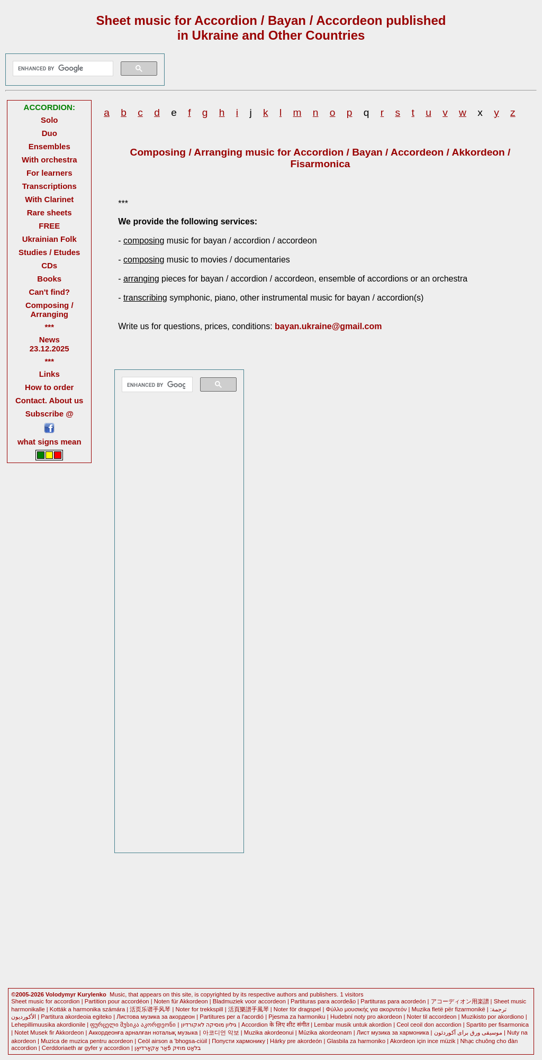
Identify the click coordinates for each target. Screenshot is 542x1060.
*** (48, 326)
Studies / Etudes (49, 252)
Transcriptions (49, 186)
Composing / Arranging (49, 310)
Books (49, 278)
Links (49, 373)
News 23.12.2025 (49, 344)
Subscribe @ (49, 413)
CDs (49, 265)
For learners (49, 172)
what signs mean (49, 441)
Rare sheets (49, 212)
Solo (49, 119)
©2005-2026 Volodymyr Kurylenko (58, 994)
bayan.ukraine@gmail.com (328, 326)
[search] (62, 69)
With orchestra (49, 159)
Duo (49, 133)
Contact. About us (49, 400)
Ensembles (49, 146)
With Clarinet (49, 199)
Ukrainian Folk (49, 238)
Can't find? (49, 291)
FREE (49, 225)
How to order (49, 387)
